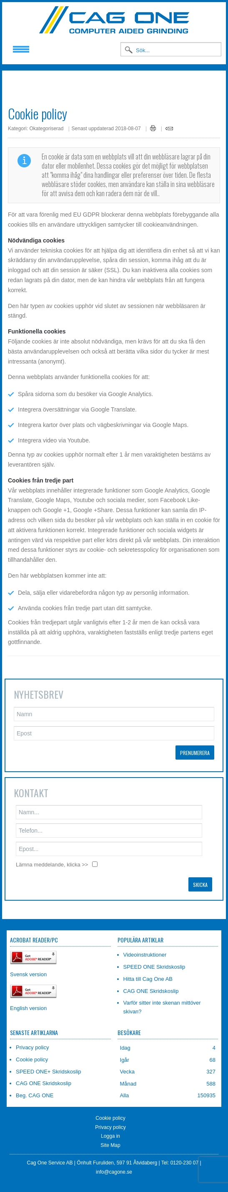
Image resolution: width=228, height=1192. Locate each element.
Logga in (110, 1130)
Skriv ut (153, 122)
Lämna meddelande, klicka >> (52, 858)
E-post (169, 122)
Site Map (110, 1138)
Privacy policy (110, 1121)
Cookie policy (110, 1112)
